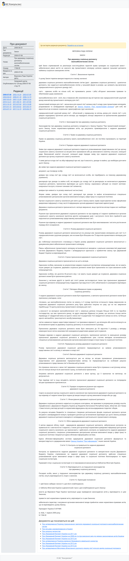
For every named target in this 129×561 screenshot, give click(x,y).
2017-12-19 (17, 109)
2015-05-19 (27, 107)
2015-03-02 (17, 107)
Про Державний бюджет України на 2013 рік (59, 546)
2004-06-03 (7, 97)
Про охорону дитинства (51, 531)
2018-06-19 (27, 109)
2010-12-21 (7, 102)
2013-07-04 (17, 104)
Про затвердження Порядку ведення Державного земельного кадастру (70, 541)
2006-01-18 (17, 97)
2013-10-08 (27, 104)
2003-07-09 (27, 94)
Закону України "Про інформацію (84, 441)
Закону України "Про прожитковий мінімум (96, 107)
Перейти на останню (75, 45)
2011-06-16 (17, 102)
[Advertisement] (64, 24)
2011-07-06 (27, 102)
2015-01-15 (7, 107)
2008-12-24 (27, 99)
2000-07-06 (7, 94)
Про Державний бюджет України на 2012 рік (59, 543)
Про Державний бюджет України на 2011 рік (59, 534)
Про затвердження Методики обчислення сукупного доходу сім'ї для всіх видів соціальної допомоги (81, 548)
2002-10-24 (17, 94)
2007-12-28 (17, 99)
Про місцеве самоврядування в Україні (57, 529)
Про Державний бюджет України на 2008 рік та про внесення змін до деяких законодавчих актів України (83, 536)
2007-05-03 (7, 99)
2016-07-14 (7, 109)
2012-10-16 (7, 104)
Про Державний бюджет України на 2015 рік (59, 538)
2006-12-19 (27, 97)
